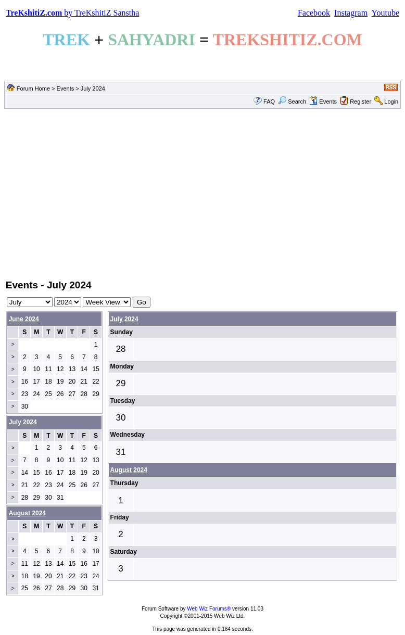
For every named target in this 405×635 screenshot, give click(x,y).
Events (65, 88)
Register (360, 101)
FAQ (269, 101)
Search (292, 101)
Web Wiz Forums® (209, 609)
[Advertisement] (202, 193)
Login (391, 101)
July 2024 (124, 319)
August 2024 (128, 470)
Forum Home (33, 88)
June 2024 (24, 319)
